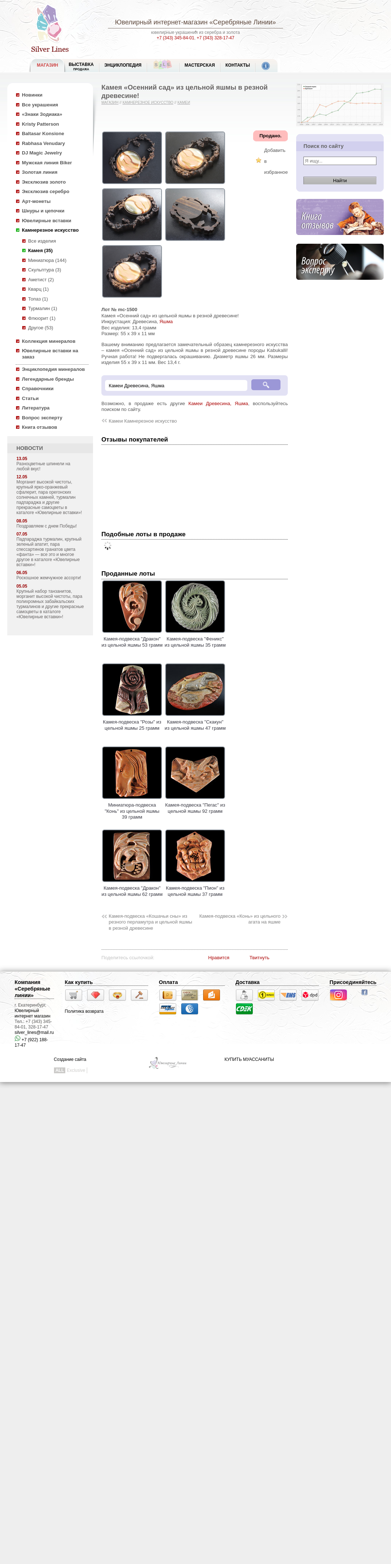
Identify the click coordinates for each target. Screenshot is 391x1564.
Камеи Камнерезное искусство (143, 421)
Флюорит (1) (41, 318)
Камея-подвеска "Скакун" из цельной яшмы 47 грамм (194, 722)
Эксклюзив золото (44, 182)
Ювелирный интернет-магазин (161, 22)
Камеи (183, 103)
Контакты (237, 65)
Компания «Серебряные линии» (32, 988)
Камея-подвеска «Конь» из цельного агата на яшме (239, 919)
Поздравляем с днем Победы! (46, 526)
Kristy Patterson (40, 124)
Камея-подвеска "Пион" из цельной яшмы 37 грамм (195, 888)
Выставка (81, 66)
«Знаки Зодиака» (42, 114)
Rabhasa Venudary (43, 143)
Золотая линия (39, 172)
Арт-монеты (36, 201)
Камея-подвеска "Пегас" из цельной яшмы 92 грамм (195, 805)
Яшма (166, 321)
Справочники (38, 388)
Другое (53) (40, 327)
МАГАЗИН (47, 65)
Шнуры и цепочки (43, 210)
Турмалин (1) (42, 308)
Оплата (168, 982)
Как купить (79, 982)
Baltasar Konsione (43, 133)
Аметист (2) (41, 279)
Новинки (32, 95)
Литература (36, 408)
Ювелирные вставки (46, 220)
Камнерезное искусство (50, 230)
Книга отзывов (39, 427)
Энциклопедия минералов (53, 369)
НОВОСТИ (29, 448)
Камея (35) (40, 250)
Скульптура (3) (44, 270)
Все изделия (42, 241)
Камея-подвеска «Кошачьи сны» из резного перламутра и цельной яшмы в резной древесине (150, 922)
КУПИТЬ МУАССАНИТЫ (249, 1059)
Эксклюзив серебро (45, 191)
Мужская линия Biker (47, 162)
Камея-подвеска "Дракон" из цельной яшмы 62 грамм (131, 888)
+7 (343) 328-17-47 (215, 37)
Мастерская (200, 65)
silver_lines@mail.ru (34, 1032)
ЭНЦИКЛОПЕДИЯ (123, 65)
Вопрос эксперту (42, 417)
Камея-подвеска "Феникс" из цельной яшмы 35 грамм (194, 639)
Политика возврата (84, 1011)
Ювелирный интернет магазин (32, 1013)
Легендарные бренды (48, 379)
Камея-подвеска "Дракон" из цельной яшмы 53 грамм (131, 639)
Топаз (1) (38, 299)
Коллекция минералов (49, 341)
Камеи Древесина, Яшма (218, 403)
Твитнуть (259, 957)
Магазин (110, 103)
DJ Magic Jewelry (42, 153)
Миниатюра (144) (47, 260)
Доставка (248, 982)
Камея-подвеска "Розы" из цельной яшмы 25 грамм (132, 722)
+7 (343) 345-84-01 (175, 37)
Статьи (30, 398)
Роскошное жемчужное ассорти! (48, 577)
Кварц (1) (38, 289)
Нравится (218, 957)
